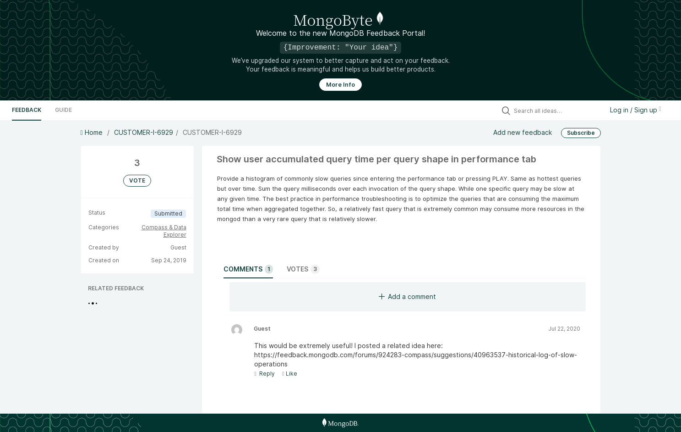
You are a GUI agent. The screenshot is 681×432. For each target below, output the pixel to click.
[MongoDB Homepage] (340, 422)
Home (92, 132)
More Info (340, 84)
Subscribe (581, 132)
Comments (248, 269)
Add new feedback (522, 132)
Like (289, 373)
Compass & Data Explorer (164, 231)
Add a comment (407, 296)
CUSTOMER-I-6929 (143, 132)
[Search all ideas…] (556, 110)
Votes (303, 269)
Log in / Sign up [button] (635, 110)
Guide (63, 109)
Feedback (26, 109)
